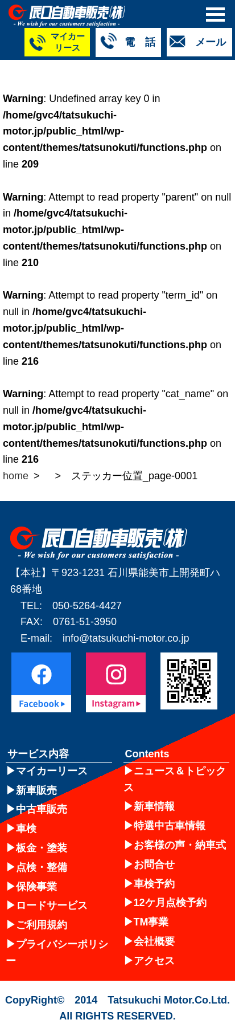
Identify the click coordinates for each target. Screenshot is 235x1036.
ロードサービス (52, 905)
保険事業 (36, 886)
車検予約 (154, 884)
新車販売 (36, 790)
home (15, 476)
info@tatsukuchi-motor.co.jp (126, 638)
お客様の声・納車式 (180, 845)
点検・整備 (41, 867)
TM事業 (151, 922)
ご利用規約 (41, 925)
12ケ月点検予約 (170, 902)
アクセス (154, 960)
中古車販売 (41, 809)
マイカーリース (52, 771)
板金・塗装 (41, 848)
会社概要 (154, 941)
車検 (26, 828)
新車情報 (154, 806)
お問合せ (154, 864)
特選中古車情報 (169, 825)
